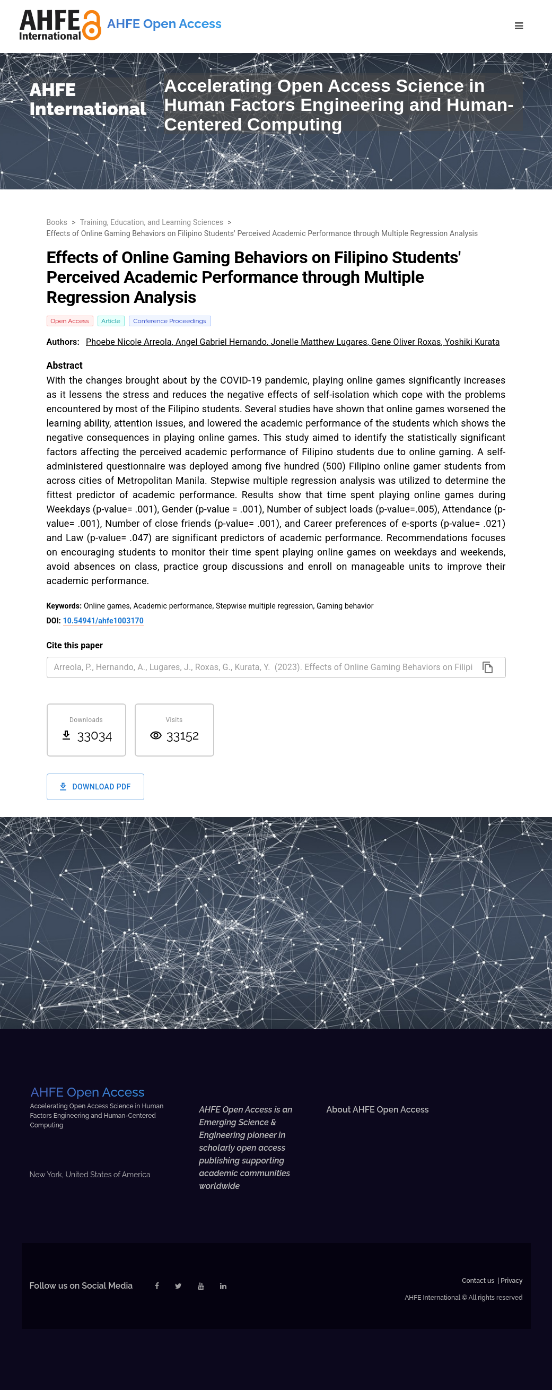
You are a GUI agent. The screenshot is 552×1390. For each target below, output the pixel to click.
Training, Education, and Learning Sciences (152, 222)
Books (57, 222)
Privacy (511, 1280)
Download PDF (95, 787)
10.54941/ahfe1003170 (103, 620)
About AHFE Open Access (377, 1110)
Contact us (478, 1280)
